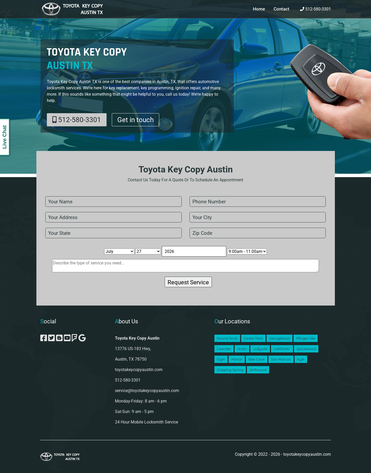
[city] (258, 217)
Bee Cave (256, 359)
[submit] (188, 282)
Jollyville (260, 348)
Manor (236, 359)
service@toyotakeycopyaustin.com (147, 390)
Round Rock (227, 338)
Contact (281, 9)
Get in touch (135, 120)
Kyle (300, 359)
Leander (224, 348)
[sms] (185, 265)
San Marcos (281, 359)
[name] (113, 201)
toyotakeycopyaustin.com (139, 369)
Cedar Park (253, 338)
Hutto (242, 348)
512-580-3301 (315, 9)
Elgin (221, 359)
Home (257, 9)
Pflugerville (305, 338)
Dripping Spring (230, 369)
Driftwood (258, 369)
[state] (113, 233)
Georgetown (279, 338)
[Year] (194, 251)
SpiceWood (306, 348)
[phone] (258, 201)
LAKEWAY (282, 348)
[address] (113, 217)
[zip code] (258, 233)
